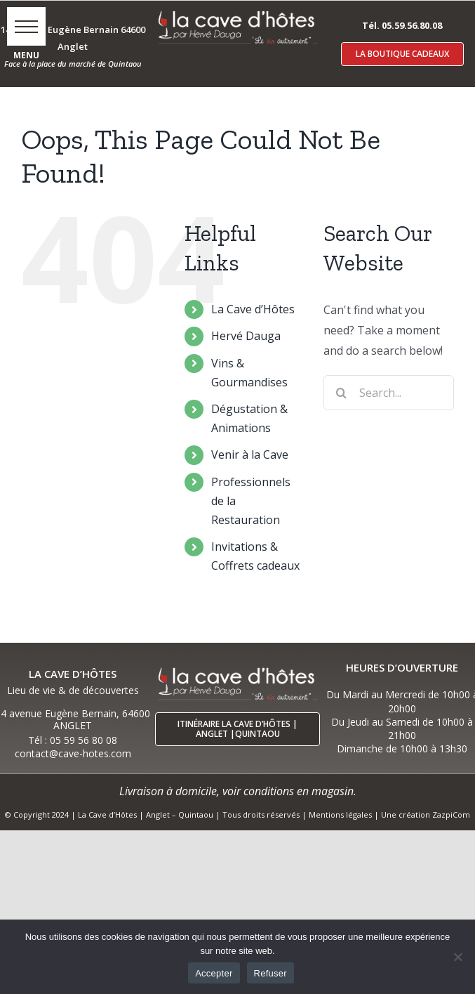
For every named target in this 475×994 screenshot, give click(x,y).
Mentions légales (340, 814)
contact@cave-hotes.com (73, 753)
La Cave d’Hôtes (253, 309)
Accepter (213, 973)
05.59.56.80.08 (412, 25)
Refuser (270, 973)
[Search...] (388, 392)
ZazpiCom (451, 814)
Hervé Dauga (246, 336)
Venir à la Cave (249, 454)
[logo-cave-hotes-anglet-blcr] (237, 12)
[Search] (341, 392)
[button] (26, 26)
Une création (406, 814)
